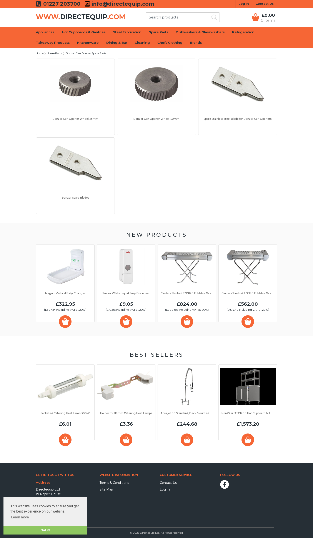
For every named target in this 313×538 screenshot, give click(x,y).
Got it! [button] (45, 530)
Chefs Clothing (169, 42)
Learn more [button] (20, 517)
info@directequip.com (122, 4)
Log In (244, 4)
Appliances (45, 32)
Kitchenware (88, 42)
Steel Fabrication (127, 32)
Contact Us (265, 4)
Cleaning (142, 42)
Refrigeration (243, 32)
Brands (196, 42)
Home (39, 53)
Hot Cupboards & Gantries (83, 32)
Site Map (106, 489)
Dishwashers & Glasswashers (200, 32)
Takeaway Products (53, 42)
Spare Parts (158, 32)
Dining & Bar (116, 42)
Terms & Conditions (114, 483)
